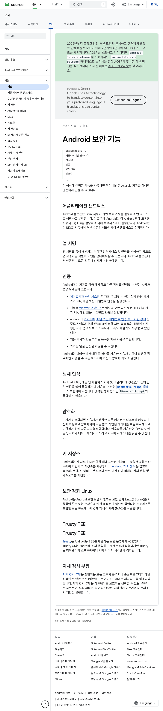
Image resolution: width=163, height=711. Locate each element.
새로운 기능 (11, 24)
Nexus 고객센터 (136, 655)
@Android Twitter (101, 643)
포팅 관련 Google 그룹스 (105, 679)
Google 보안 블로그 (102, 661)
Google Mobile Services (141, 667)
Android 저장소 (64, 643)
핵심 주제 (69, 24)
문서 (7, 15)
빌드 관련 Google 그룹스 (105, 673)
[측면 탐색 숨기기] (45, 704)
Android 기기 (111, 24)
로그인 (155, 4)
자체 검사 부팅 (72, 574)
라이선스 (106, 692)
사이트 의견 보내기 (90, 698)
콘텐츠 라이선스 (110, 610)
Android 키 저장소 (123, 466)
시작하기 (33, 24)
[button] (22, 60)
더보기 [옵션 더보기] (132, 24)
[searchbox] (25, 36)
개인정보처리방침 (67, 698)
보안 (85, 125)
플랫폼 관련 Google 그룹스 (106, 667)
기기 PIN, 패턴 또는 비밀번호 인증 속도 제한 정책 (115, 319)
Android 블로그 (99, 655)
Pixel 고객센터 (135, 649)
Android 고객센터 (137, 643)
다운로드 (60, 655)
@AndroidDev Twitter (103, 649)
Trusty (67, 541)
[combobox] (88, 4)
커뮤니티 (79, 692)
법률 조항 (92, 692)
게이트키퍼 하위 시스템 (85, 297)
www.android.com (138, 661)
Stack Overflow (136, 673)
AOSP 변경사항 (118, 66)
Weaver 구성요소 (90, 308)
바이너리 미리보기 (65, 661)
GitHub (59, 679)
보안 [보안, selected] (51, 24)
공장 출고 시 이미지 (65, 667)
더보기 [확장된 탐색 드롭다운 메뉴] (55, 4)
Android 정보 (62, 692)
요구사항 (60, 649)
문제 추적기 (133, 679)
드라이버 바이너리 (65, 673)
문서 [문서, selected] (34, 4)
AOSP (66, 125)
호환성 (88, 24)
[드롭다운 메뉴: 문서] (42, 4)
